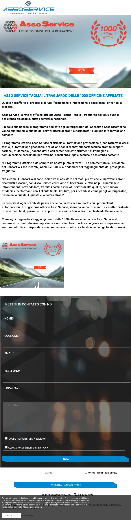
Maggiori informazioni (32, 507)
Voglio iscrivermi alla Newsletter (26, 438)
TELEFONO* (66, 374)
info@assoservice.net (58, 494)
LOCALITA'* (66, 392)
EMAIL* (66, 357)
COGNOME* (66, 339)
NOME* (66, 322)
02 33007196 (85, 494)
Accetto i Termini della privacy (102, 472)
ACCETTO (11, 515)
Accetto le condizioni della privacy (28, 447)
